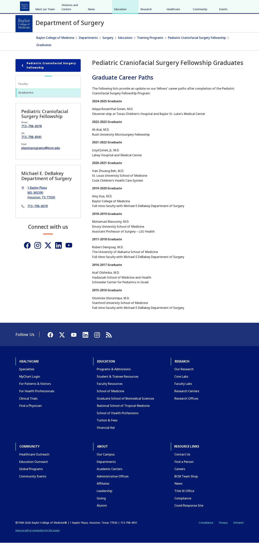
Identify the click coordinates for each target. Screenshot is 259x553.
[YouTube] (230, 5)
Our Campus (106, 464)
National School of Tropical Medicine (123, 416)
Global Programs (31, 479)
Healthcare (26, 5)
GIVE (177, 5)
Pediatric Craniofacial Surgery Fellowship (197, 48)
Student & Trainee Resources (117, 386)
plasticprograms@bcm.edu (40, 158)
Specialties (26, 379)
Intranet (238, 532)
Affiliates (103, 493)
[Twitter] (48, 255)
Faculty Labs (183, 394)
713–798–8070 (37, 216)
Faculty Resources (110, 394)
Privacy (223, 532)
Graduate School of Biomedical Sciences (125, 408)
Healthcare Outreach (34, 464)
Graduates (43, 55)
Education (46, 5)
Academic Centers (109, 479)
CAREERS (189, 5)
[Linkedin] (58, 255)
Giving (101, 508)
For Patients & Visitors (35, 394)
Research (65, 5)
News (91, 37)
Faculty (23, 94)
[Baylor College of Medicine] (23, 23)
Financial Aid (106, 438)
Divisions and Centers (70, 35)
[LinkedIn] (237, 5)
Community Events (32, 486)
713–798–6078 (31, 136)
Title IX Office (184, 501)
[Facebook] (216, 5)
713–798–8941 (31, 147)
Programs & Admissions (114, 379)
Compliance (182, 508)
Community (85, 5)
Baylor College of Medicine (55, 48)
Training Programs (150, 48)
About (103, 5)
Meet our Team (45, 37)
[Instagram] (37, 255)
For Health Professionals (36, 401)
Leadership (104, 501)
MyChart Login (29, 386)
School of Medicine (110, 401)
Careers (179, 479)
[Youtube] (69, 255)
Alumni (102, 515)
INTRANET (205, 5)
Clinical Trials (28, 408)
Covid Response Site (188, 515)
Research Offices (186, 408)
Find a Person (184, 471)
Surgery (107, 48)
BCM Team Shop (186, 486)
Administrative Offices (113, 486)
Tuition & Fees (107, 430)
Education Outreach (33, 471)
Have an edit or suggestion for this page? (37, 540)
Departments (88, 48)
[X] (223, 5)
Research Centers (186, 401)
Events (223, 37)
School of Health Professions (117, 423)
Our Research (184, 379)
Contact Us (182, 464)
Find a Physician (30, 416)
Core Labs (181, 386)
